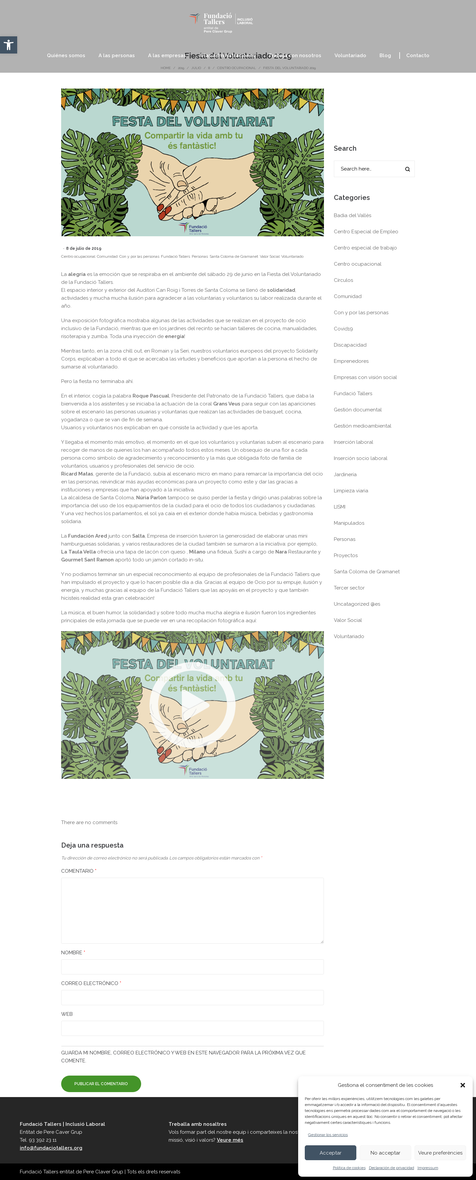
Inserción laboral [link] (353, 442)
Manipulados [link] (349, 523)
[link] (8, 45)
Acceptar (330, 1153)
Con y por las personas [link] (139, 256)
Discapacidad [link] (350, 345)
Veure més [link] (230, 1140)
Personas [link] (200, 256)
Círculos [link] (343, 280)
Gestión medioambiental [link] (362, 426)
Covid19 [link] (343, 329)
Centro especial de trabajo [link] (365, 248)
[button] (462, 1085)
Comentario (79, 871)
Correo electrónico (91, 983)
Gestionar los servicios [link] (328, 1134)
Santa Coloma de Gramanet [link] (234, 256)
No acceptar (385, 1153)
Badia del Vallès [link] (352, 215)
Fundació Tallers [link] (175, 256)
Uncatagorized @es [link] (357, 604)
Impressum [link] (427, 1167)
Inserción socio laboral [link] (360, 458)
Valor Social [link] (270, 256)
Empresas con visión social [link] (365, 377)
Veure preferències (440, 1153)
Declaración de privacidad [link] (391, 1167)
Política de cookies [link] (349, 1167)
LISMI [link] (339, 507)
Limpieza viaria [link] (351, 491)
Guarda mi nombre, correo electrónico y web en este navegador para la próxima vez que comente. (183, 1057)
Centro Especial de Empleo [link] (366, 232)
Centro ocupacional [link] (78, 256)
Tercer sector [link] (349, 588)
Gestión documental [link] (358, 410)
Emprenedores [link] (351, 361)
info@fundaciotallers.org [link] (51, 1148)
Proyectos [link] (346, 555)
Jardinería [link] (345, 474)
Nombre (73, 953)
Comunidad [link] (107, 256)
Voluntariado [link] (292, 256)
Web (67, 1014)
